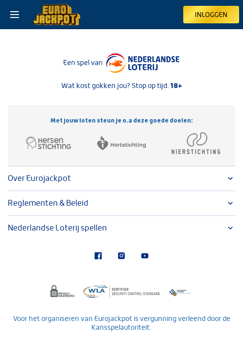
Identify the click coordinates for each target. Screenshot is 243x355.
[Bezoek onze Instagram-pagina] (121, 257)
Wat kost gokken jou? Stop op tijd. (121, 85)
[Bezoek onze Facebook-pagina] (98, 257)
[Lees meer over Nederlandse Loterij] (121, 63)
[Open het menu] (14, 14)
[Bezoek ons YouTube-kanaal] (145, 257)
